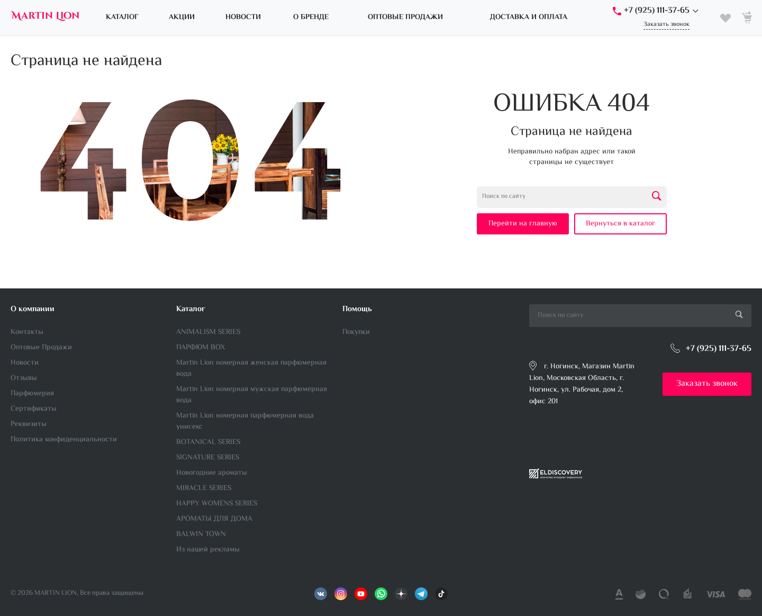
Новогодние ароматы (211, 473)
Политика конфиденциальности (64, 440)
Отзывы (24, 378)
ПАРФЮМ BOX (200, 348)
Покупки (356, 332)
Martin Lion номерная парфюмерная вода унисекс (245, 421)
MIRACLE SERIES (203, 488)
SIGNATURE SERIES (207, 458)
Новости (25, 363)
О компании (33, 309)
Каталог (190, 309)
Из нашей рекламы (208, 550)
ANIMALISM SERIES (208, 332)
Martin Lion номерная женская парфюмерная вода (251, 368)
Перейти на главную (522, 224)
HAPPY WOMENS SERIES (216, 504)
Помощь (357, 309)
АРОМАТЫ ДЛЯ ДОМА (214, 519)
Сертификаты (34, 409)
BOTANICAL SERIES (208, 442)
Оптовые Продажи (41, 348)
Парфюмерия (32, 394)
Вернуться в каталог (620, 224)
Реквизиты (29, 424)
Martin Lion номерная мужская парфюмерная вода (251, 395)
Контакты (27, 332)
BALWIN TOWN (201, 534)
